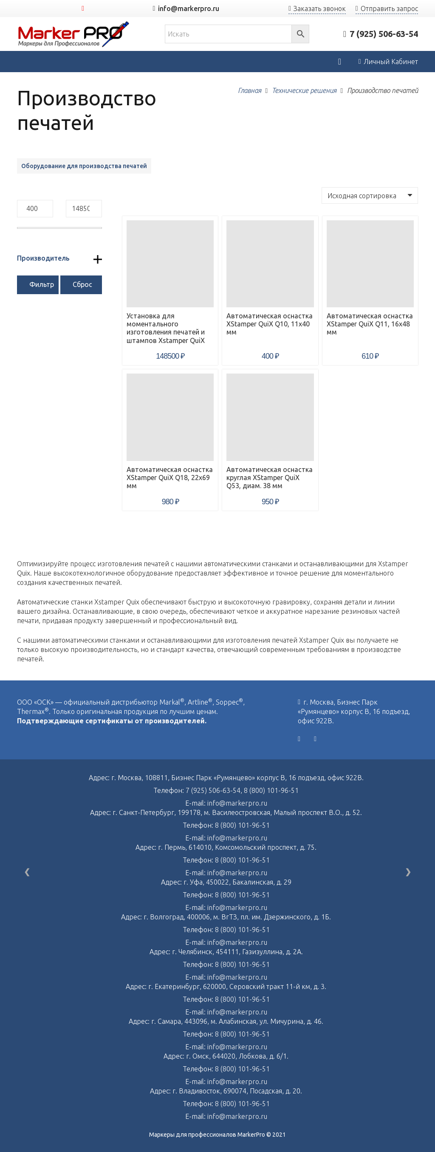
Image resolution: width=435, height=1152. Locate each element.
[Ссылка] (74, 34)
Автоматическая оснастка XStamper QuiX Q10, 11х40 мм (269, 324)
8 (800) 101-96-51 (271, 790)
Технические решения (304, 90)
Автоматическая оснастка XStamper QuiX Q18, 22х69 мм (170, 477)
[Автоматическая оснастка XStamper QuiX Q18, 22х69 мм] (170, 417)
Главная (249, 90)
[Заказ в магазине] (370, 195)
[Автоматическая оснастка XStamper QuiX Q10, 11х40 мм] (270, 263)
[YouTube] (83, 8)
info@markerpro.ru (237, 803)
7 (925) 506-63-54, (215, 790)
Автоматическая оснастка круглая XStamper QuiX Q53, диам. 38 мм (269, 477)
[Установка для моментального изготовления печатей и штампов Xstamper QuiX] (170, 263)
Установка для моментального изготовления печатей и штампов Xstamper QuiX (166, 328)
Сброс (82, 284)
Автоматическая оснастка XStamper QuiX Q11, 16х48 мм (370, 324)
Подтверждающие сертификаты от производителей (111, 721)
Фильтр (41, 284)
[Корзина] (339, 61)
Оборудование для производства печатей (84, 166)
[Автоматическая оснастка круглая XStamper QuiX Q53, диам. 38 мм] (270, 417)
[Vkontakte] (299, 739)
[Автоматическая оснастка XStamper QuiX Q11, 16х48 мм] (370, 263)
